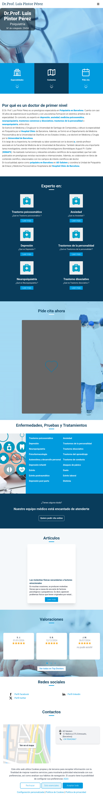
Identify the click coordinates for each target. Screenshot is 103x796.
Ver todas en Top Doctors (51, 668)
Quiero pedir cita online (51, 518)
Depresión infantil (37, 465)
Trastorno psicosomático (41, 438)
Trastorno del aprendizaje (75, 454)
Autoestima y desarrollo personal (45, 459)
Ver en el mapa (27, 745)
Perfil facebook (21, 694)
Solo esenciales (51, 785)
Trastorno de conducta (74, 459)
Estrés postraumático (39, 475)
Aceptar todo (73, 785)
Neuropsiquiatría (37, 449)
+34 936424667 (69, 739)
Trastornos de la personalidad (77, 443)
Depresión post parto (39, 481)
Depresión (34, 443)
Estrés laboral (69, 475)
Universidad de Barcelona (20, 138)
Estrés (32, 470)
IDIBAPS (7, 152)
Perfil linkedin (74, 694)
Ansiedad (67, 438)
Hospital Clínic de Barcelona (65, 166)
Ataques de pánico (72, 465)
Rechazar (30, 785)
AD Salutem (62, 162)
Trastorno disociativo (73, 449)
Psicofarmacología (38, 454)
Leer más (26, 220)
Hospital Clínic (28, 131)
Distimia (67, 481)
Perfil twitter (20, 698)
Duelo (66, 470)
